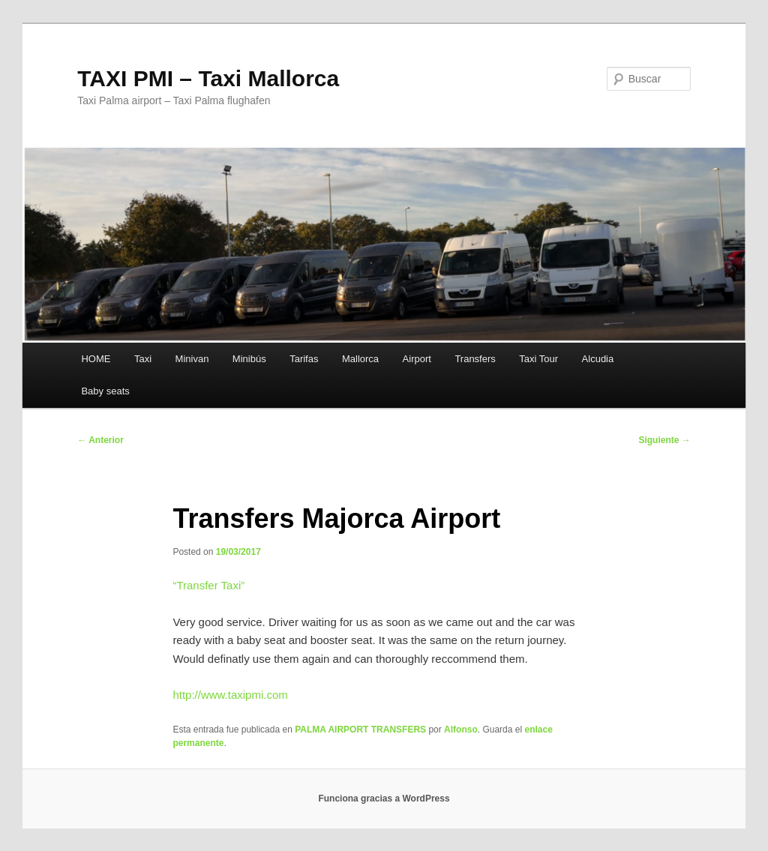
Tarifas (304, 358)
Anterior (100, 440)
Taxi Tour (538, 358)
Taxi (143, 358)
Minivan (192, 358)
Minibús (249, 358)
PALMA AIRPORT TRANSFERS (360, 729)
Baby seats (105, 391)
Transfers (474, 358)
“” (208, 585)
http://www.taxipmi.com (229, 694)
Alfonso (461, 729)
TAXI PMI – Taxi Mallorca (208, 78)
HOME (95, 358)
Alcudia (598, 358)
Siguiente (664, 440)
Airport (417, 358)
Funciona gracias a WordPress (383, 798)
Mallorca (360, 358)
